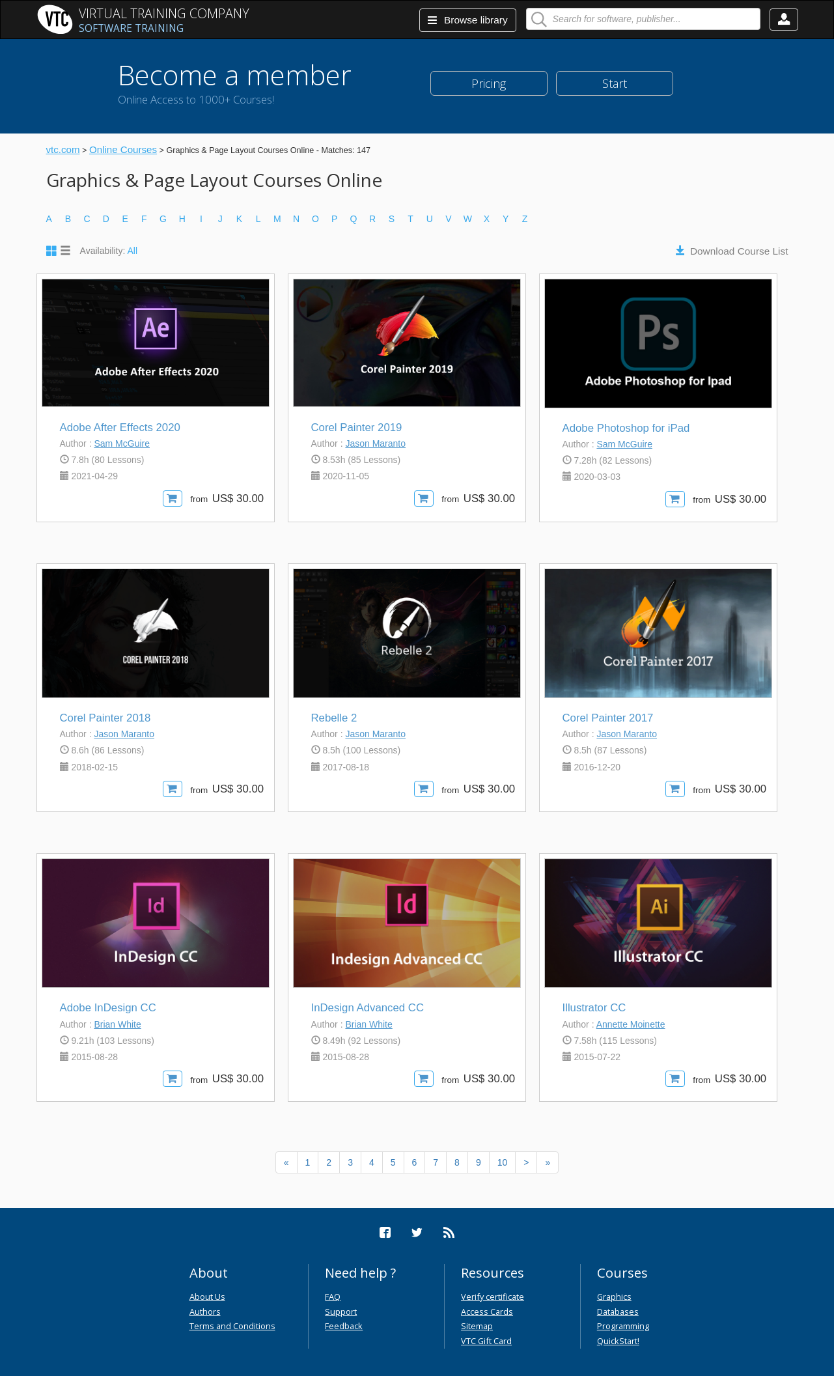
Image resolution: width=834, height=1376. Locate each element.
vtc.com (63, 149)
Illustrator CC (594, 1008)
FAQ (333, 1296)
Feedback (344, 1326)
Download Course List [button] (739, 251)
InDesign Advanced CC (367, 1008)
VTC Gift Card (486, 1341)
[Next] (526, 1162)
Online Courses (123, 149)
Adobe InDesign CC (108, 1008)
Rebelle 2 (334, 718)
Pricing (488, 83)
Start (614, 83)
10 (502, 1162)
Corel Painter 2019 (356, 427)
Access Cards (487, 1311)
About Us (207, 1296)
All (133, 251)
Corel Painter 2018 (105, 718)
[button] (784, 19)
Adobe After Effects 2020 (120, 427)
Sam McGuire (122, 443)
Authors (205, 1311)
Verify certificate (492, 1296)
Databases (618, 1311)
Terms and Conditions (232, 1326)
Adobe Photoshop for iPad (626, 428)
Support (341, 1311)
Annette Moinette (630, 1024)
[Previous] (286, 1162)
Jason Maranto (375, 443)
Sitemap (477, 1326)
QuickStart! (618, 1341)
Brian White (117, 1024)
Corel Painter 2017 (608, 718)
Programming (623, 1326)
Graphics (614, 1296)
